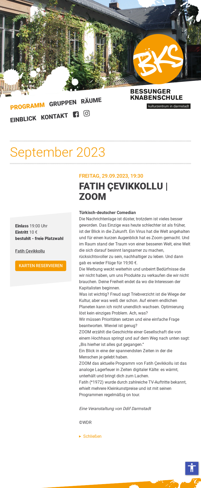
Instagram (86, 113)
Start (27, 106)
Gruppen (62, 103)
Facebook (76, 114)
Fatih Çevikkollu (30, 251)
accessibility (192, 467)
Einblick (23, 119)
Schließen (92, 436)
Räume (91, 101)
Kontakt (54, 116)
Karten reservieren (41, 265)
